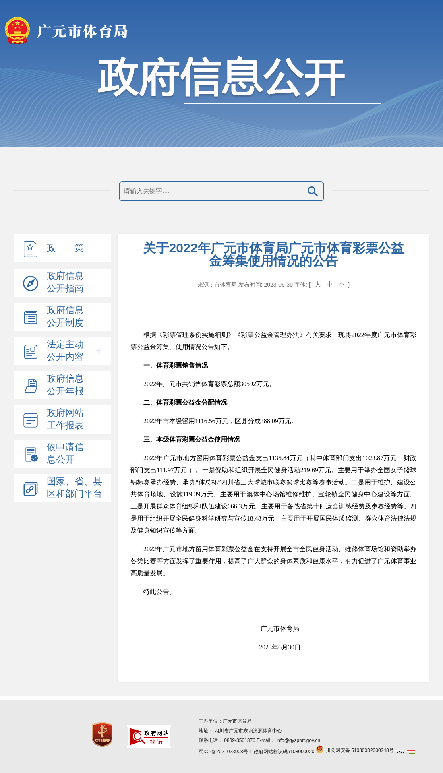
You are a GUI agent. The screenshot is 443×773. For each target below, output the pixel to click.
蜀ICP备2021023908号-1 (225, 751)
